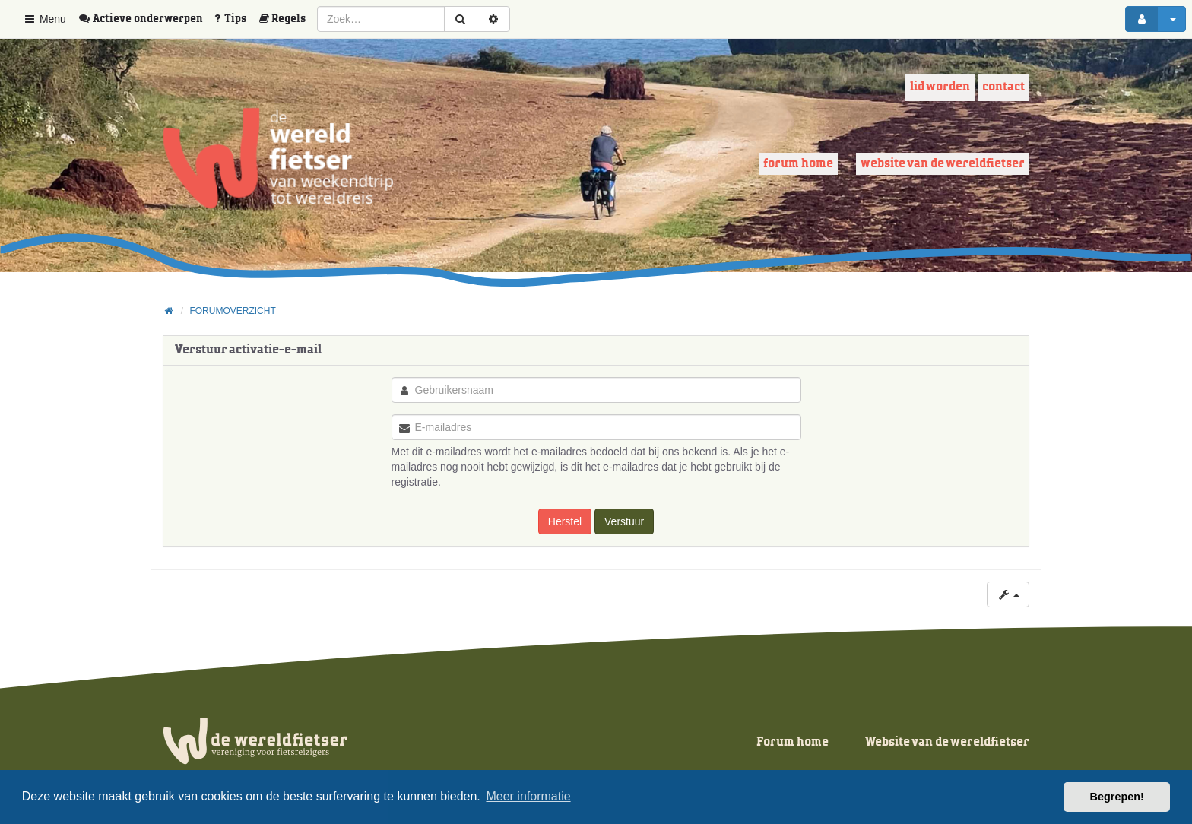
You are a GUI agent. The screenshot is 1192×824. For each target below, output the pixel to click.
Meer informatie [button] (528, 796)
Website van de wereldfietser (943, 163)
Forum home (798, 163)
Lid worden (940, 87)
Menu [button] (44, 19)
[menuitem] (146, 19)
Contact (1003, 87)
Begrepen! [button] (1117, 797)
